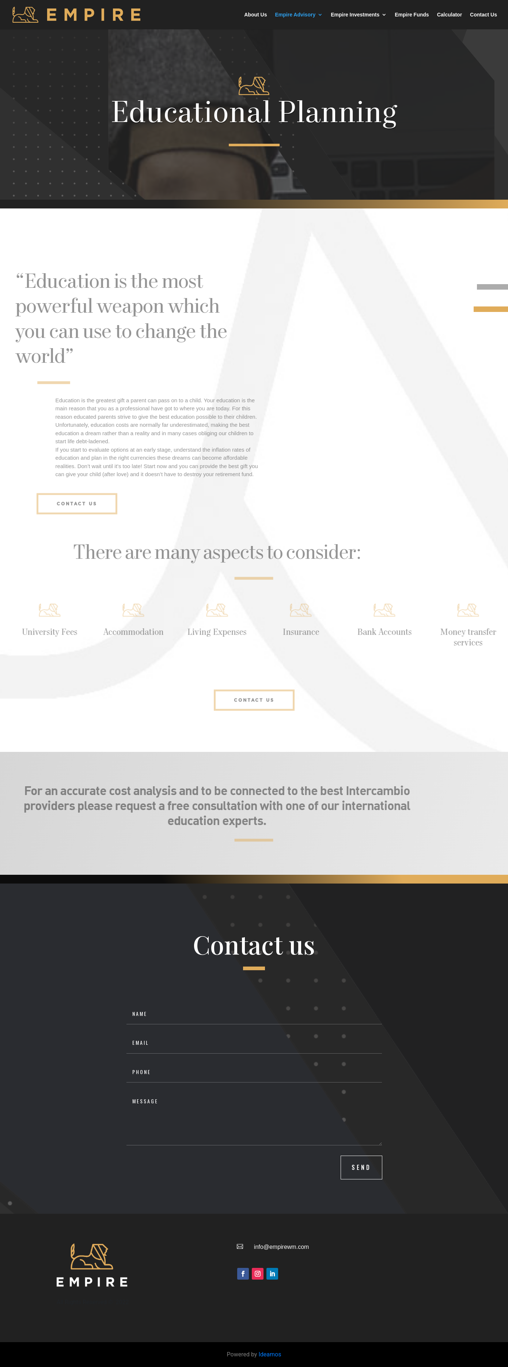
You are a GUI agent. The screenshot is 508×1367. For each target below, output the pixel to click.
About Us (255, 15)
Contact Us (483, 15)
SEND (361, 1167)
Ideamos (269, 1354)
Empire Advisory (295, 15)
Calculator (449, 15)
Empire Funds (412, 15)
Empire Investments (355, 15)
